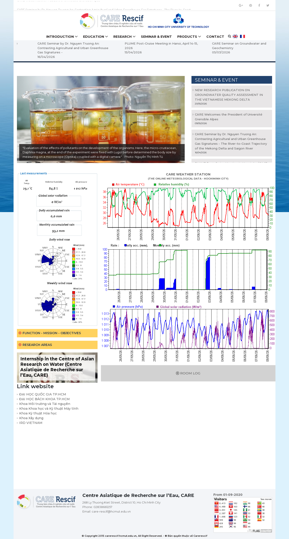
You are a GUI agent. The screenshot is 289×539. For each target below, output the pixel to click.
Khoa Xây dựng (31, 418)
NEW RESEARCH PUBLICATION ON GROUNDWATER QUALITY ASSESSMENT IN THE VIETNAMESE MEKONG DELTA (229, 94)
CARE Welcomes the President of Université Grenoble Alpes (58, 5)
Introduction (60, 37)
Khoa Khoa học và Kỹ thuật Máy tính (48, 409)
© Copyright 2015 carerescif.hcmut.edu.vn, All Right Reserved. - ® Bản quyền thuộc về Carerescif (144, 535)
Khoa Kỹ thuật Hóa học (38, 413)
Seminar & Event (156, 37)
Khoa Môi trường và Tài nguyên (44, 404)
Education (93, 37)
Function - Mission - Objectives (52, 333)
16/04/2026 (113, 57)
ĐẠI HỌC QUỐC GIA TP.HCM (42, 394)
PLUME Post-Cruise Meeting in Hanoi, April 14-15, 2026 (228, 46)
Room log (188, 373)
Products (187, 37)
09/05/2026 (26, 52)
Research (122, 37)
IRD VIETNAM (30, 423)
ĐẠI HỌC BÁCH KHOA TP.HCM (44, 399)
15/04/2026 (200, 52)
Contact (215, 37)
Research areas (37, 345)
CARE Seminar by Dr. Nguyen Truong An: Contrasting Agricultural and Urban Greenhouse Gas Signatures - (139, 48)
